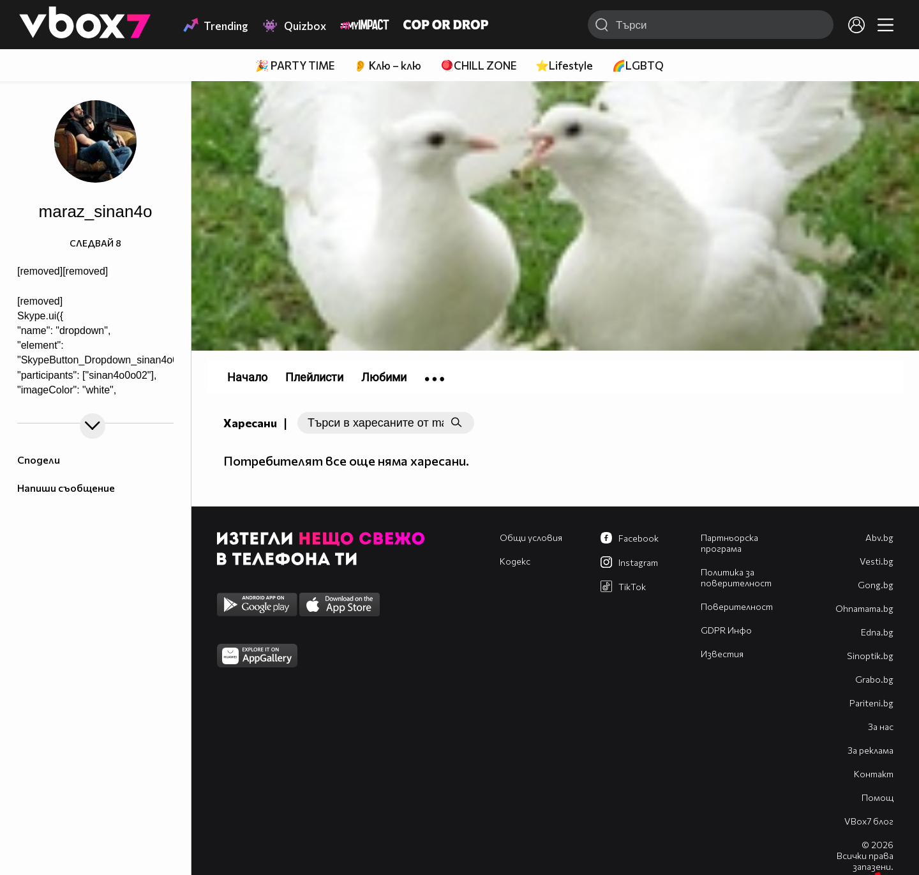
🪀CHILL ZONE (478, 65)
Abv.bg (879, 537)
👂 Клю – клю (387, 65)
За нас (880, 726)
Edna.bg (877, 632)
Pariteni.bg (871, 702)
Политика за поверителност (736, 577)
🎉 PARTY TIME (294, 65)
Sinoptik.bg (870, 655)
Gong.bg (875, 584)
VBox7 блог (868, 821)
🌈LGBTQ (638, 65)
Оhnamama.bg (864, 608)
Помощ (877, 797)
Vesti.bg (876, 561)
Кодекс (515, 561)
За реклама (870, 750)
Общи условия (531, 537)
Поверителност (737, 606)
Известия (722, 653)
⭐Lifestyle (564, 65)
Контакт (873, 773)
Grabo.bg (874, 679)
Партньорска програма (729, 543)
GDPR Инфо (726, 630)
